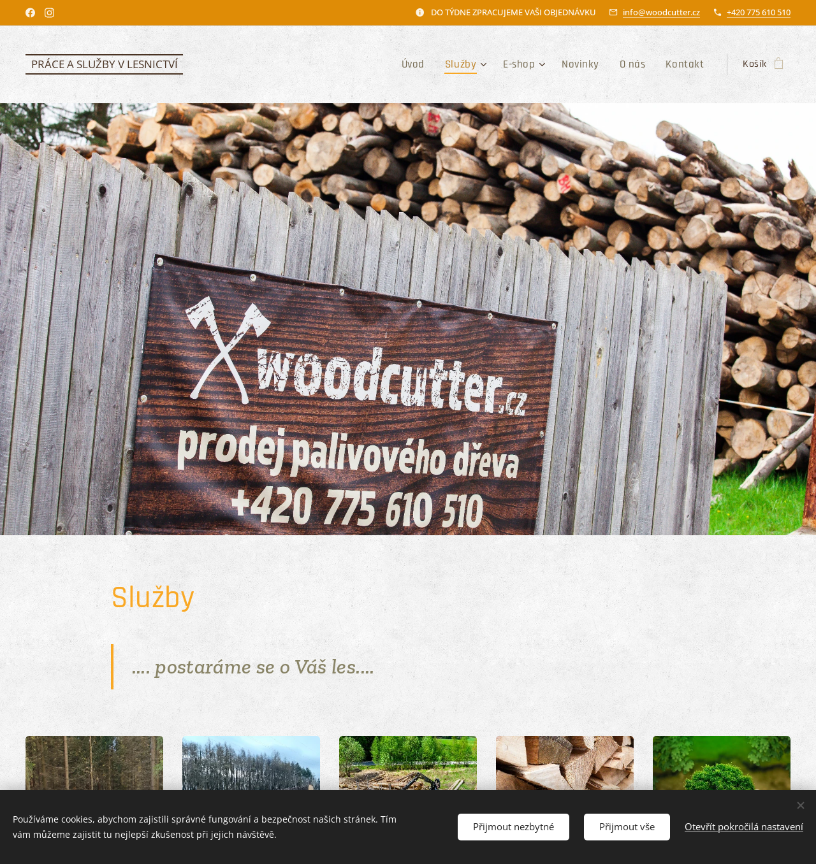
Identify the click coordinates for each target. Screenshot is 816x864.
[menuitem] (428, 64)
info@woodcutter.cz (661, 12)
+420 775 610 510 (758, 12)
